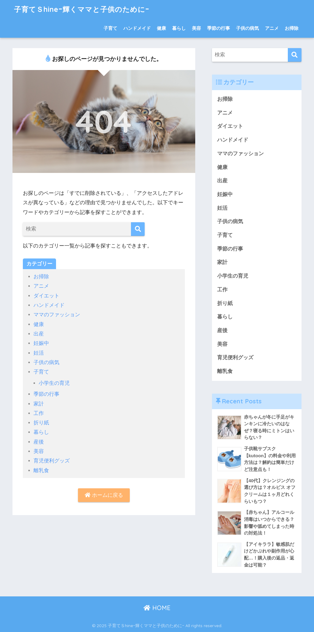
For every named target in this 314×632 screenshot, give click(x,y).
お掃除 (291, 28)
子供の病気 (247, 28)
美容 (196, 28)
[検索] (138, 229)
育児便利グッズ (52, 461)
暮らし (179, 28)
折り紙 (41, 423)
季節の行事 (218, 28)
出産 (39, 334)
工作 (39, 413)
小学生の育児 (54, 383)
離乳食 (41, 470)
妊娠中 (41, 343)
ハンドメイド (137, 28)
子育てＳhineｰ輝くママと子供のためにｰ (81, 9)
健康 (161, 28)
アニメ (272, 28)
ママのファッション (57, 315)
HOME (157, 608)
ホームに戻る (104, 495)
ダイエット (46, 296)
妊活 (39, 353)
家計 (39, 404)
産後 (39, 442)
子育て (110, 28)
